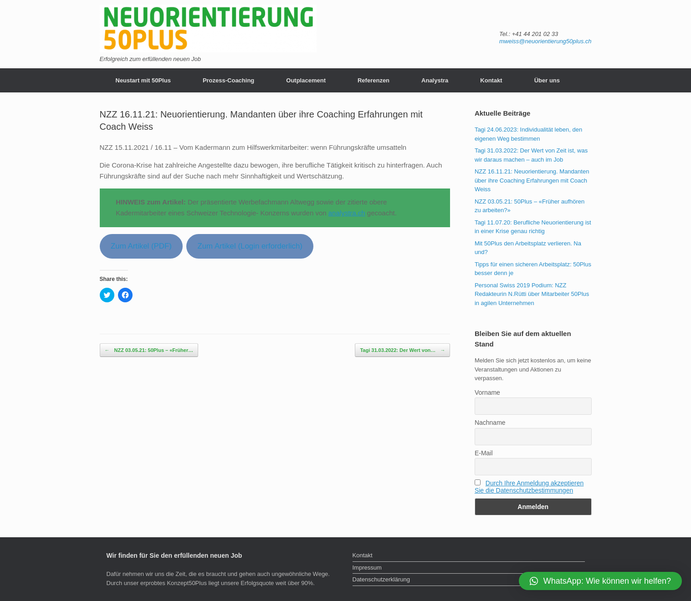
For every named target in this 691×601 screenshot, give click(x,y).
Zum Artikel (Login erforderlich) (249, 246)
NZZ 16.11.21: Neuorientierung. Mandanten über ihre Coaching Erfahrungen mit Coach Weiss (532, 180)
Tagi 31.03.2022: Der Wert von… (402, 350)
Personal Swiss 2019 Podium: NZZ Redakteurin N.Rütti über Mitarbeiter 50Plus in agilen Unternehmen (532, 294)
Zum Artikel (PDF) (141, 246)
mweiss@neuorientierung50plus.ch (545, 41)
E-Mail (484, 453)
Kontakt (491, 80)
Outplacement (306, 80)
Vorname (487, 392)
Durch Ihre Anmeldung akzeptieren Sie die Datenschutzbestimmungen (529, 486)
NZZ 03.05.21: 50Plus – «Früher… (149, 350)
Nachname (490, 422)
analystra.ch (346, 213)
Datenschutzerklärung (381, 579)
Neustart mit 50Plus (143, 80)
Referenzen (373, 80)
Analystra (434, 80)
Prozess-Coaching (228, 80)
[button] (600, 581)
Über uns (547, 80)
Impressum (367, 567)
